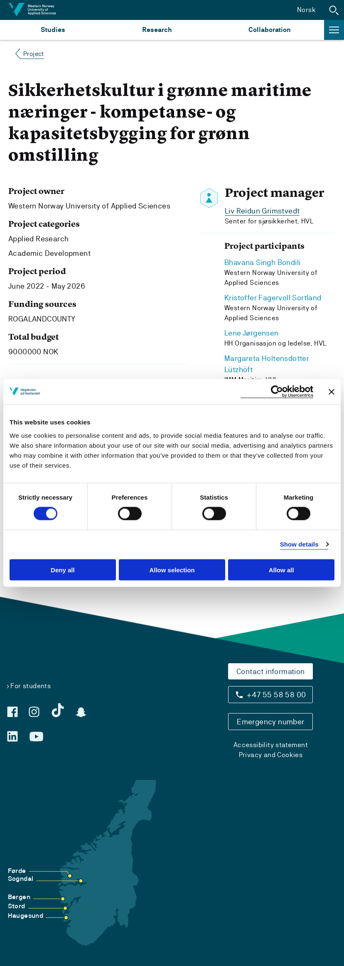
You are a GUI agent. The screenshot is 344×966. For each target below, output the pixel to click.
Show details (299, 544)
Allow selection (171, 569)
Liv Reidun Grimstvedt (262, 210)
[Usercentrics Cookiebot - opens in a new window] (277, 391)
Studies (53, 30)
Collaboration (269, 30)
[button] (334, 10)
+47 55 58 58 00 (276, 694)
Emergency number (270, 721)
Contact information (270, 671)
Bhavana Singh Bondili (262, 262)
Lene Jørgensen (251, 333)
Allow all (281, 569)
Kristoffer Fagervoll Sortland (273, 297)
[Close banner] (331, 392)
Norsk (306, 10)
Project (33, 53)
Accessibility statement (270, 745)
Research (157, 30)
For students (30, 686)
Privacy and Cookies (271, 755)
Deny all (63, 569)
